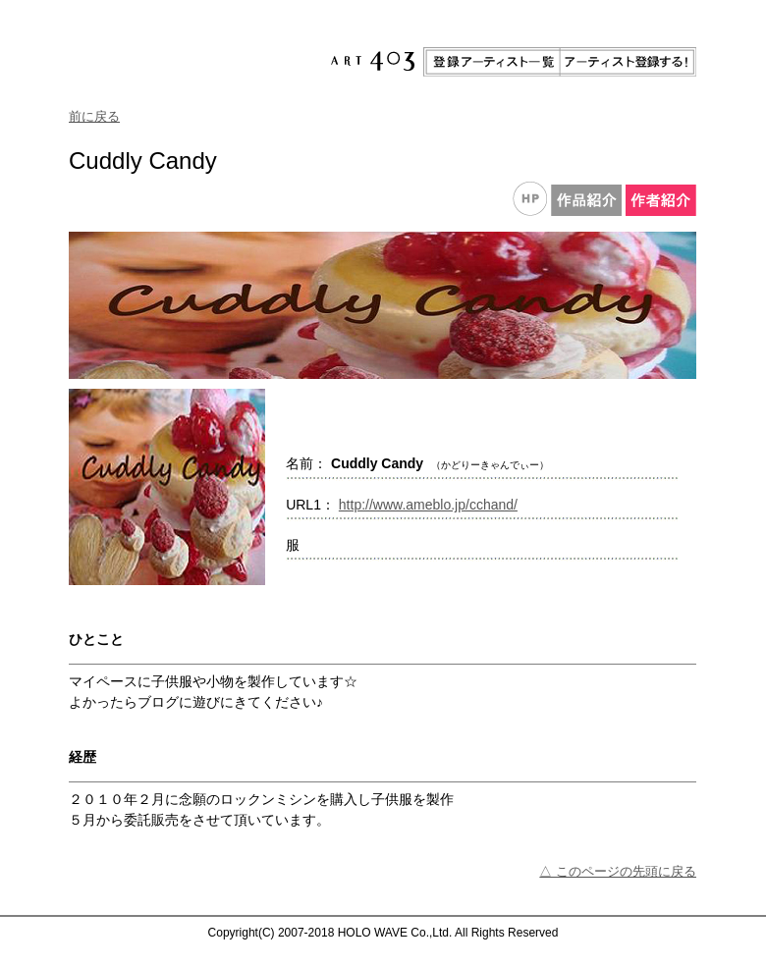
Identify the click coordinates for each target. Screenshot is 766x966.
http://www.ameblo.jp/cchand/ (428, 504)
